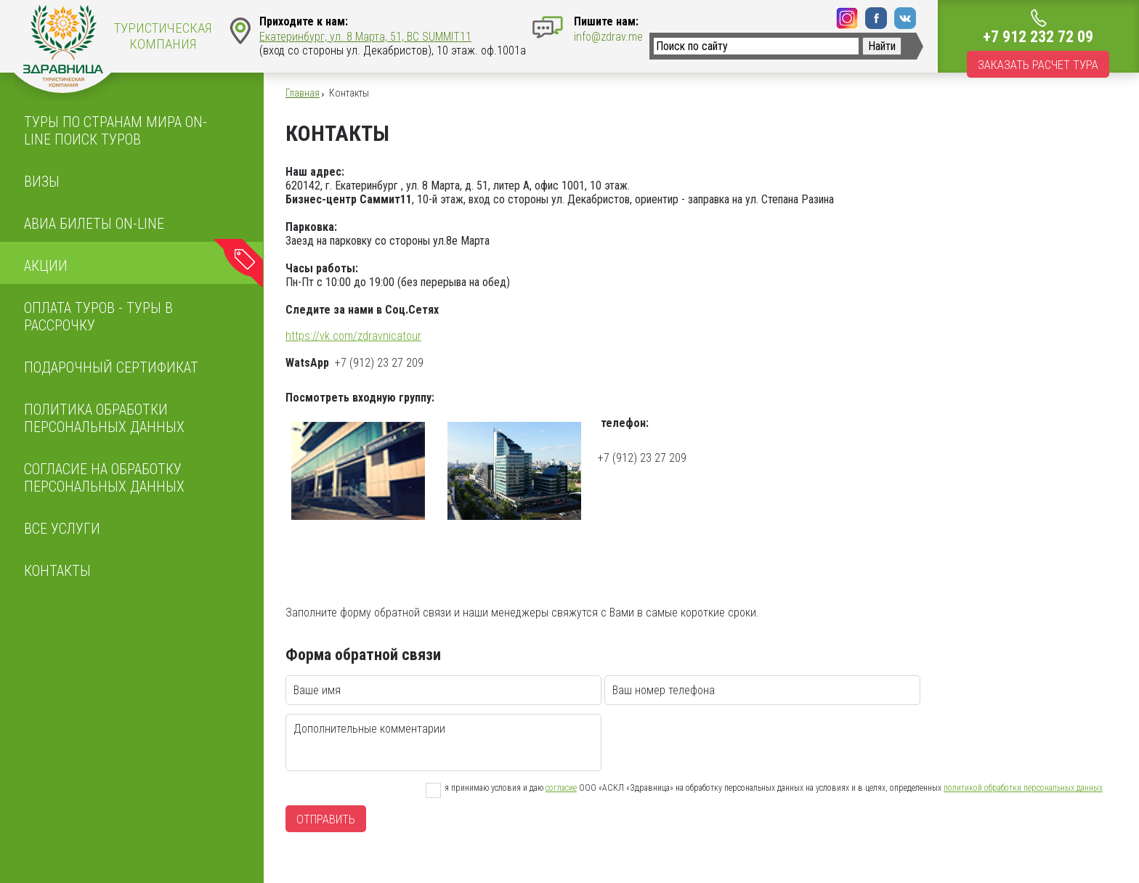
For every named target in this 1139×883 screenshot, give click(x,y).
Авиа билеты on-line (94, 223)
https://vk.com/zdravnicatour (353, 336)
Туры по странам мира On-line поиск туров (115, 130)
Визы (42, 181)
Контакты (57, 570)
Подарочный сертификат (111, 367)
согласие (561, 788)
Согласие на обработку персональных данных (104, 477)
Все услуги (62, 528)
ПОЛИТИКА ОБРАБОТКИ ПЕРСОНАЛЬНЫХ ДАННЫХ (104, 418)
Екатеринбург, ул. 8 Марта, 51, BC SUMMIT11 (365, 37)
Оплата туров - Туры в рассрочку (98, 316)
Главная (302, 93)
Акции (46, 265)
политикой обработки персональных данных (1023, 788)
